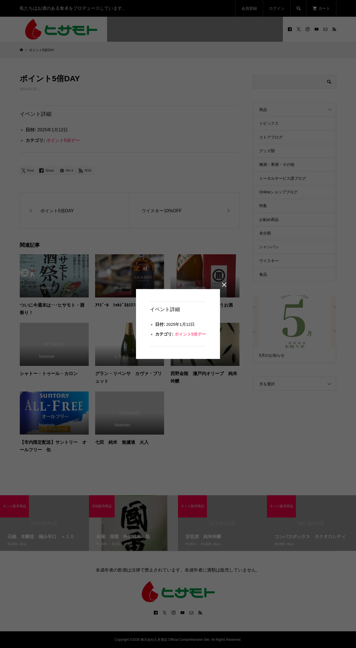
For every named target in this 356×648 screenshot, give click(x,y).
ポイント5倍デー (191, 335)
